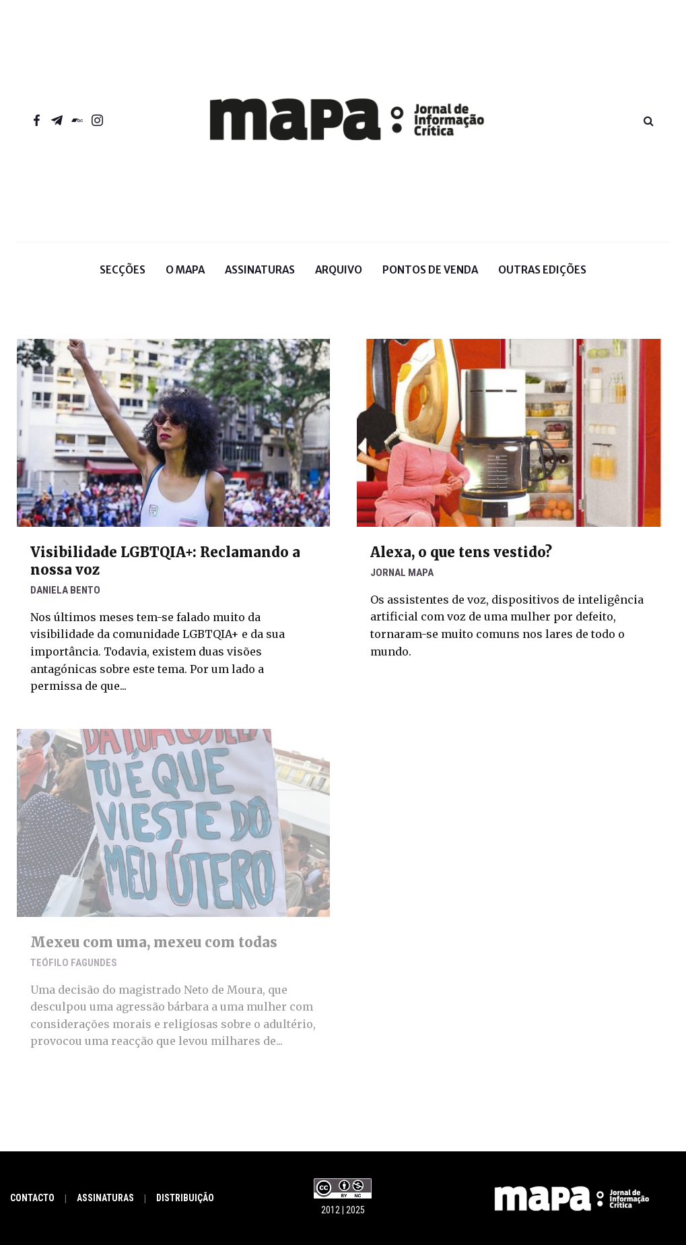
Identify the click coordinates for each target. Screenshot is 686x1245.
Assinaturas (260, 269)
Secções (122, 280)
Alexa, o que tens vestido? (461, 552)
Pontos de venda (430, 269)
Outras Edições (542, 269)
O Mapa (185, 280)
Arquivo (338, 269)
